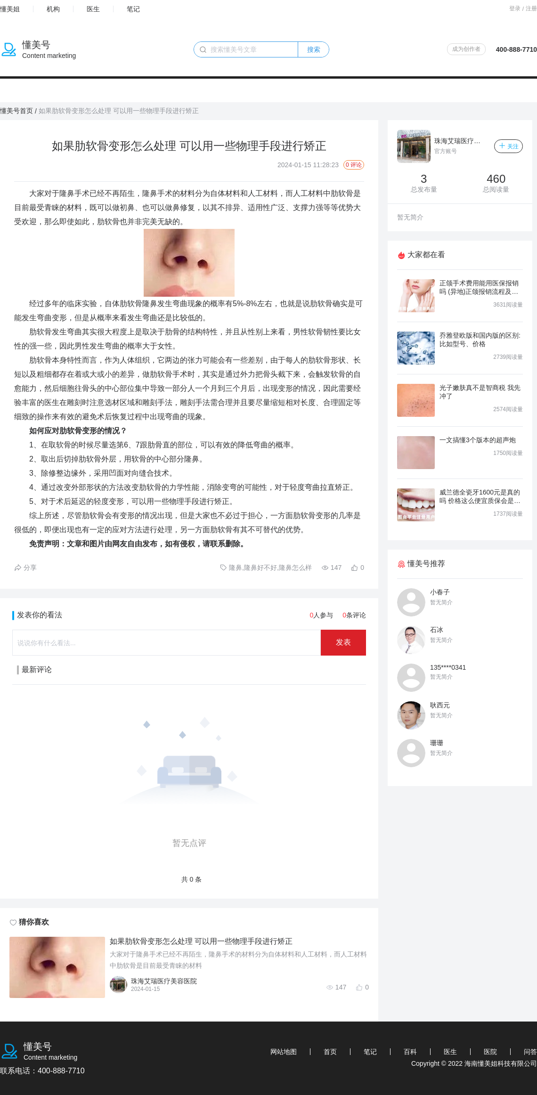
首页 (330, 1051)
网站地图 (283, 1051)
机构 (53, 9)
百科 (410, 1051)
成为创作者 (466, 49)
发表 (343, 642)
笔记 (133, 9)
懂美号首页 (16, 110)
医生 (93, 9)
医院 (490, 1051)
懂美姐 (10, 9)
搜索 (313, 49)
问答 (530, 1051)
